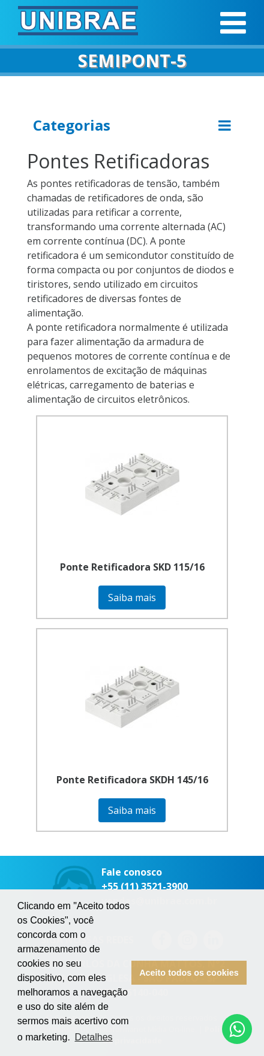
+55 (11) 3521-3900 (144, 886)
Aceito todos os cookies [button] (189, 972)
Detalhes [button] (93, 1037)
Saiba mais (132, 597)
